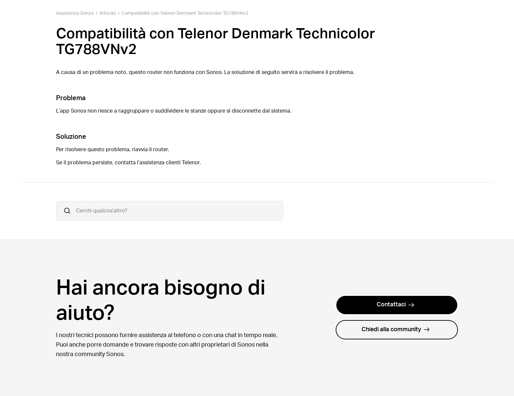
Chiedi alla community (396, 330)
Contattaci (395, 305)
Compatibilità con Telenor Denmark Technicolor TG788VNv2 (185, 13)
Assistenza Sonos (75, 13)
